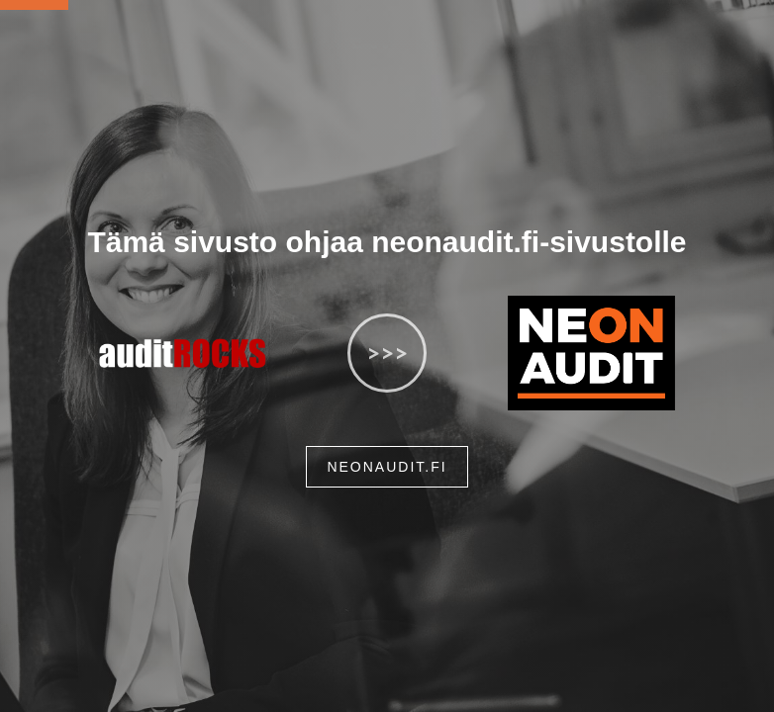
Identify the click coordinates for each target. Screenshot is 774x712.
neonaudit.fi (386, 467)
